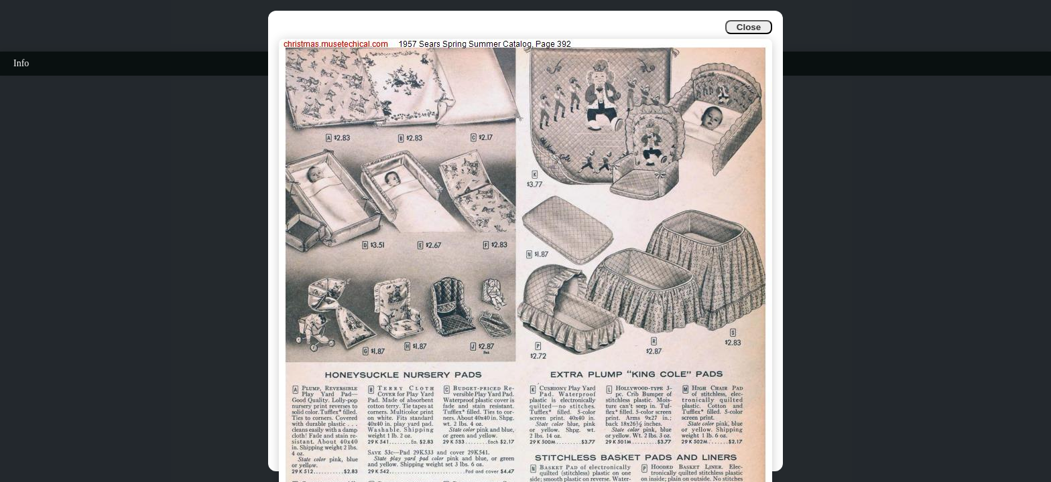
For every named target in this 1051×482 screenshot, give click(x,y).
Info (21, 63)
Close (749, 27)
